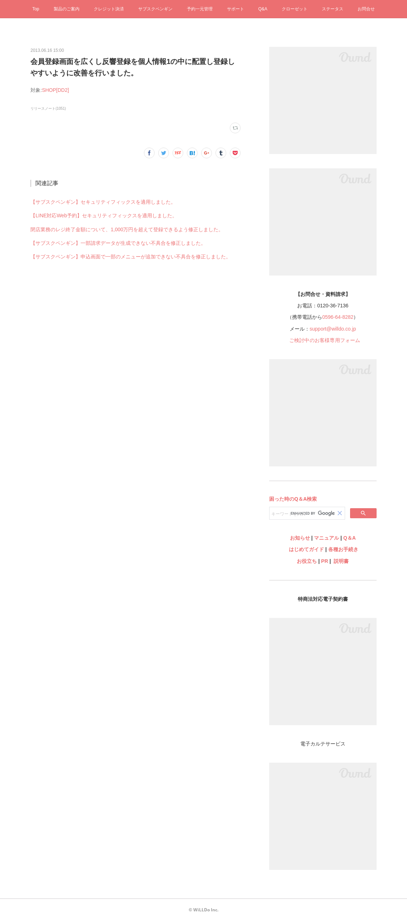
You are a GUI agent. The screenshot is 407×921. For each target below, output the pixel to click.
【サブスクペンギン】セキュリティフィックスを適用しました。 (103, 202)
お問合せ (366, 8)
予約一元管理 (200, 8)
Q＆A (349, 538)
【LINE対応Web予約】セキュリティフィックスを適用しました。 (103, 215)
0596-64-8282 (337, 317)
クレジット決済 (109, 8)
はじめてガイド (305, 549)
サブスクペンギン (155, 8)
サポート (235, 8)
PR (324, 561)
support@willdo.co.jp (333, 329)
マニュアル (326, 538)
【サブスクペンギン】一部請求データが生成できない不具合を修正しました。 (118, 243)
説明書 (341, 561)
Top (35, 8)
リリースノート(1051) (48, 108)
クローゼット (294, 8)
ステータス (332, 8)
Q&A (262, 8)
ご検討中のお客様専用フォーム (324, 340)
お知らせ (300, 538)
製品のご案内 (66, 8)
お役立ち (307, 561)
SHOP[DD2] (55, 90)
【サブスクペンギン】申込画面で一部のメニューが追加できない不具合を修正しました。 (130, 256)
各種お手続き (343, 549)
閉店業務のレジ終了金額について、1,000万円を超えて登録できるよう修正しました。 (126, 229)
